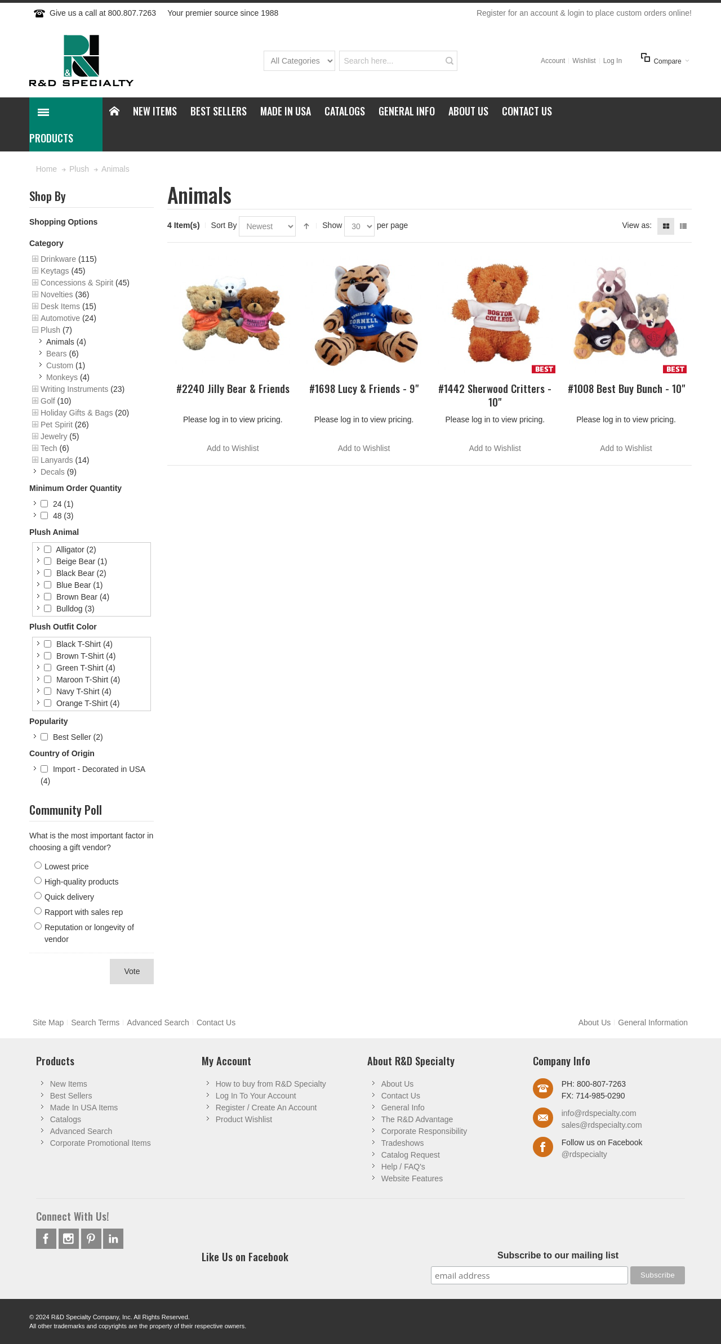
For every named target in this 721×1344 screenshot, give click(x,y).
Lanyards (57, 460)
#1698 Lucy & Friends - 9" (364, 388)
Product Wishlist (244, 1119)
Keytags (55, 270)
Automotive (60, 318)
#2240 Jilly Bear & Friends (233, 388)
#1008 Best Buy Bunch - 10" (626, 388)
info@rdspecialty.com (599, 1113)
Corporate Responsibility (424, 1131)
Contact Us (216, 1022)
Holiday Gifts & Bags (77, 412)
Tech (49, 448)
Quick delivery (69, 896)
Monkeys (62, 377)
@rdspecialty (584, 1154)
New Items (68, 1083)
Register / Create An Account (266, 1107)
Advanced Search (158, 1022)
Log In (612, 61)
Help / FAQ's (403, 1166)
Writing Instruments (74, 389)
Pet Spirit (57, 424)
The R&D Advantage (417, 1119)
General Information (653, 1022)
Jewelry (54, 436)
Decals (53, 471)
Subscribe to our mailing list (557, 1255)
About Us (594, 1022)
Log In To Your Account (256, 1095)
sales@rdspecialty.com (602, 1124)
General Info (403, 1107)
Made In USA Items (84, 1107)
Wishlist (583, 61)
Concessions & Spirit (77, 282)
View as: (637, 225)
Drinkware (58, 259)
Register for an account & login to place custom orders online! (584, 12)
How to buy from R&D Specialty (271, 1083)
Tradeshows (402, 1142)
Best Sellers (71, 1095)
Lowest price (66, 866)
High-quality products (81, 881)
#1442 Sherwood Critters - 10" (494, 395)
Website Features (412, 1178)
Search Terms (95, 1022)
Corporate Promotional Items (100, 1142)
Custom (59, 365)
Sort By (224, 225)
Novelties (57, 294)
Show (332, 225)
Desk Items (60, 306)
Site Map (48, 1022)
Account (553, 61)
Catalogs (65, 1119)
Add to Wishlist (233, 448)
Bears (56, 353)
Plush (50, 329)
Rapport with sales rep (83, 912)
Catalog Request (410, 1154)
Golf (48, 400)
